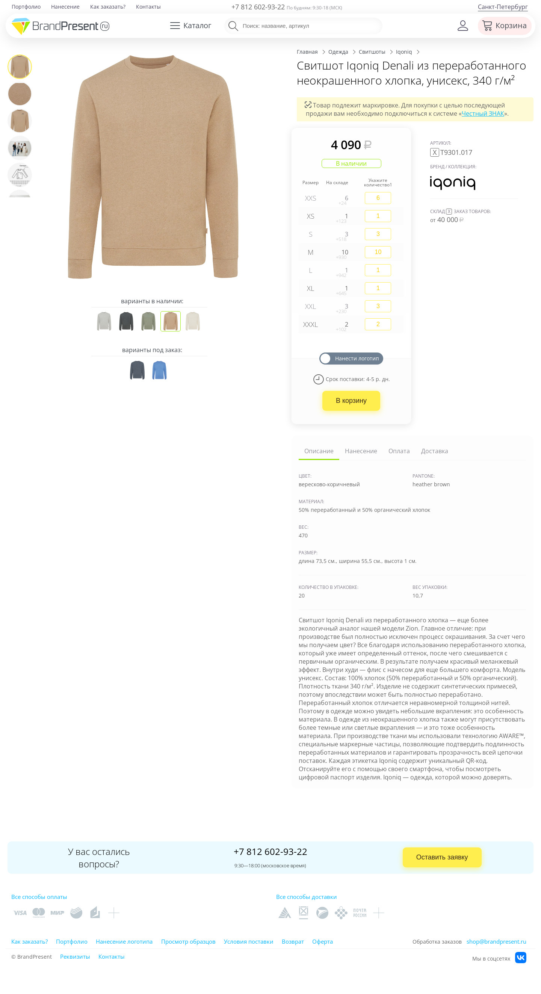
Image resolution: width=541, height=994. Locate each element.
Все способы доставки (306, 896)
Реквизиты (75, 956)
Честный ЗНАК (483, 113)
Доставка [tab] (434, 451)
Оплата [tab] (399, 451)
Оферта (322, 941)
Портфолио (26, 6)
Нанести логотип (357, 358)
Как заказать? (107, 6)
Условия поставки (249, 941)
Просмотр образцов (188, 941)
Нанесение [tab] (361, 451)
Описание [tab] (319, 451)
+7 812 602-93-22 (258, 6)
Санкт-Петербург (503, 7)
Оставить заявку (442, 857)
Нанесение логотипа (124, 941)
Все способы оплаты (39, 896)
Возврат (293, 941)
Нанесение (65, 6)
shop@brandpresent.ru (496, 941)
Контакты (148, 6)
